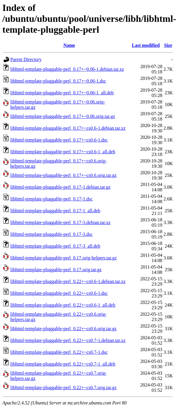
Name (69, 45)
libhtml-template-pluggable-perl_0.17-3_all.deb (55, 246)
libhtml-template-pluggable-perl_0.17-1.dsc (51, 198)
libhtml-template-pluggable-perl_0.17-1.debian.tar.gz (60, 187)
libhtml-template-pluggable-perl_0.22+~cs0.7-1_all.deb (62, 363)
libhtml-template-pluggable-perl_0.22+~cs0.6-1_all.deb (62, 304)
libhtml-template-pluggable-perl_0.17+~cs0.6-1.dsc (59, 139)
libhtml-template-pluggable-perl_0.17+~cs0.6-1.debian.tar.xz (67, 128)
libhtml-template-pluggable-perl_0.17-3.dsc (51, 234)
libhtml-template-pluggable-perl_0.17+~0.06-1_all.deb (62, 92)
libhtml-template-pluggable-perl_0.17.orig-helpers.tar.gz (63, 257)
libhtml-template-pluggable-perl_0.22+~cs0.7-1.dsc (59, 352)
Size (168, 45)
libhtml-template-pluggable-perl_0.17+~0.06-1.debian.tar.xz (67, 69)
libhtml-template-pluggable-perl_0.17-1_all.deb (55, 210)
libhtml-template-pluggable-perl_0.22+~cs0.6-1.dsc (59, 293)
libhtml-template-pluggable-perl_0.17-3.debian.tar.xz (60, 222)
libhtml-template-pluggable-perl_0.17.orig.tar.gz (56, 269)
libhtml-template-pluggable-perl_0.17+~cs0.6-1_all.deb (62, 151)
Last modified (146, 45)
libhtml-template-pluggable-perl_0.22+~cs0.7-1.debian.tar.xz (67, 340)
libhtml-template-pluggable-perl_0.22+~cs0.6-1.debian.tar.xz (67, 281)
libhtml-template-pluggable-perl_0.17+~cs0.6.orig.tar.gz (63, 175)
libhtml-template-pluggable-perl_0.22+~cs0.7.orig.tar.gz (63, 387)
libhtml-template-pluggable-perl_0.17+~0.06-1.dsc (58, 80)
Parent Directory (25, 59)
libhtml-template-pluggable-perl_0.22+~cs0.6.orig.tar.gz (63, 328)
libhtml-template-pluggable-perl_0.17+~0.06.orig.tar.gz (62, 116)
